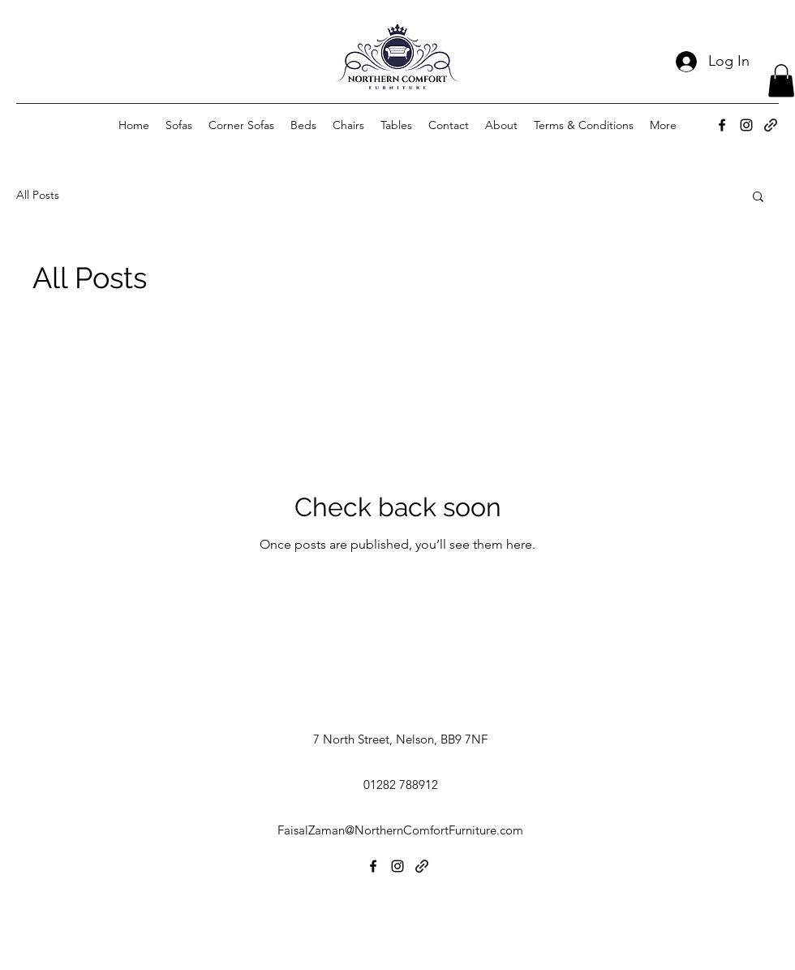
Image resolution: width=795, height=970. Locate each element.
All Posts (37, 195)
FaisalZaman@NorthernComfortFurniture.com (400, 830)
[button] (781, 80)
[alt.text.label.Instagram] (746, 125)
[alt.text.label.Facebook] (722, 125)
